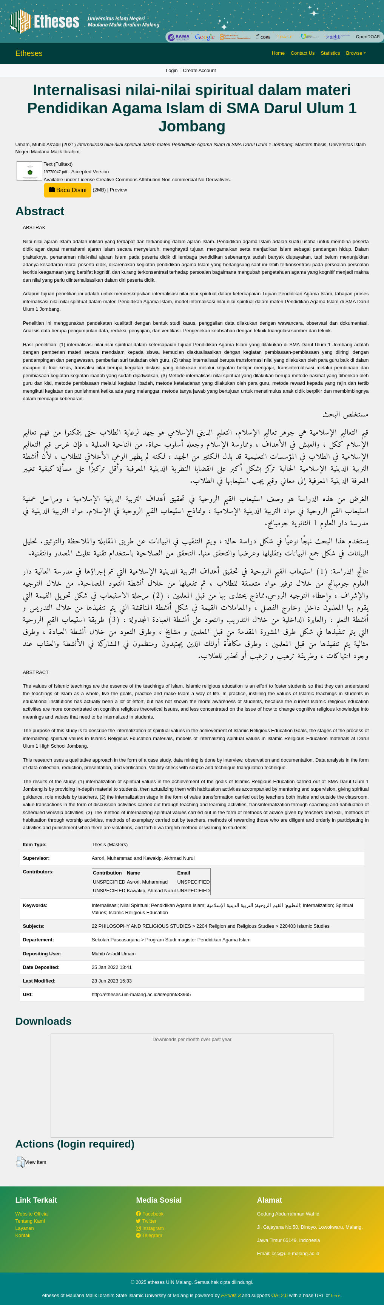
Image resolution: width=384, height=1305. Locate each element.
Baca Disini (67, 190)
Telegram (149, 1235)
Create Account (199, 70)
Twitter (146, 1221)
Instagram (149, 1228)
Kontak (23, 1235)
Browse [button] (354, 53)
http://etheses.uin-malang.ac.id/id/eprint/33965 (141, 994)
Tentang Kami (30, 1221)
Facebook (149, 1214)
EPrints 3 (231, 1295)
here (336, 1295)
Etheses (29, 53)
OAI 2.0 (279, 1295)
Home (278, 53)
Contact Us (303, 53)
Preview (118, 190)
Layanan (24, 1228)
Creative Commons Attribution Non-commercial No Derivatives (163, 179)
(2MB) (75, 190)
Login (171, 70)
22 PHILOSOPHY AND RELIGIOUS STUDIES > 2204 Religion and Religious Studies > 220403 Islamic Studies (211, 926)
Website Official (32, 1214)
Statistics (330, 53)
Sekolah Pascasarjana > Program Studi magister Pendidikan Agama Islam (171, 939)
